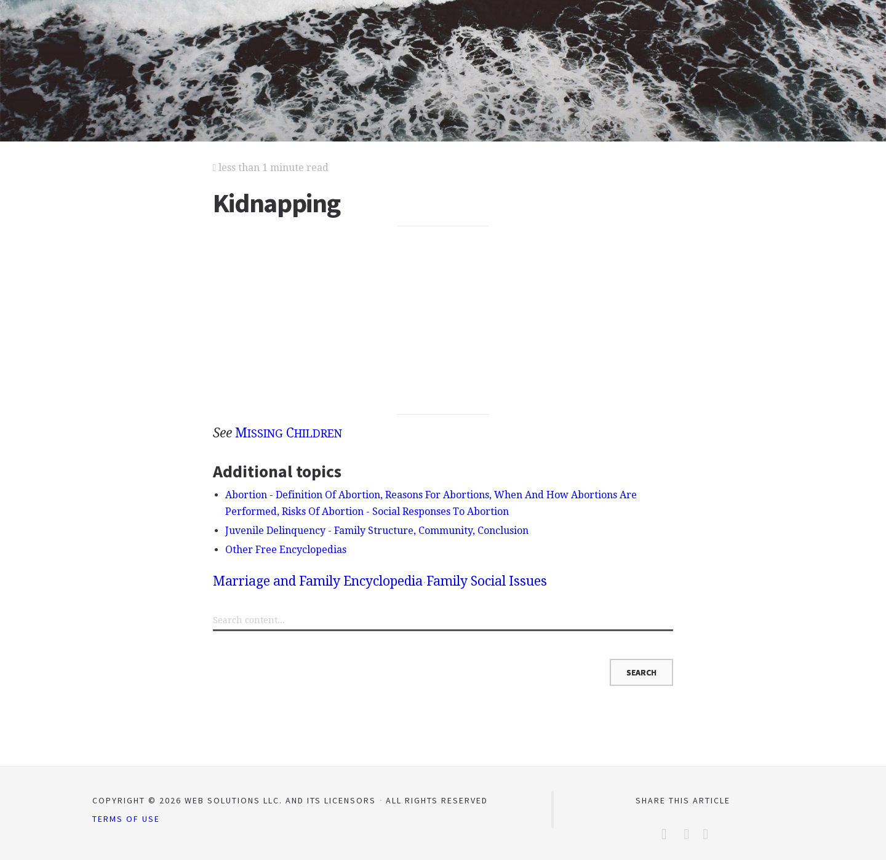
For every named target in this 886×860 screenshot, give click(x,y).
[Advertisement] (443, 320)
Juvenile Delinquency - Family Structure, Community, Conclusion (377, 530)
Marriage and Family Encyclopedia (318, 581)
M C (288, 432)
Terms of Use (126, 818)
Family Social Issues (486, 581)
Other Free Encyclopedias (285, 549)
